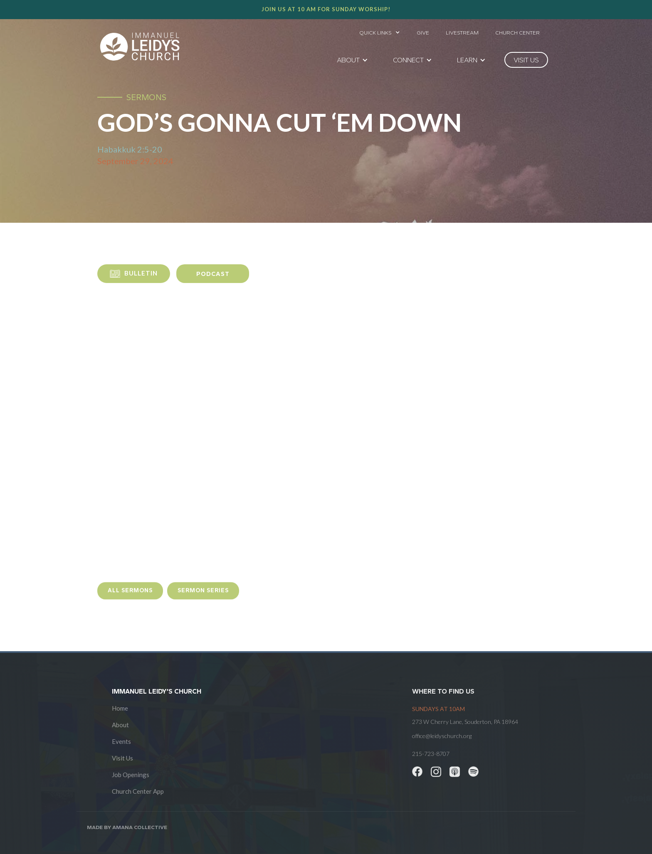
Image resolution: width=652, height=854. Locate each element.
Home (120, 708)
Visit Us (122, 758)
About (120, 724)
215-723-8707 (430, 753)
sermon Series (203, 597)
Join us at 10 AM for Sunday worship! (326, 9)
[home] (139, 46)
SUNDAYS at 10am (438, 708)
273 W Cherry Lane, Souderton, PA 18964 (465, 721)
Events (121, 741)
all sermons (130, 597)
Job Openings (130, 774)
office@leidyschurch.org (442, 735)
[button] (379, 30)
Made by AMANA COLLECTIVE (127, 827)
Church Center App (138, 791)
